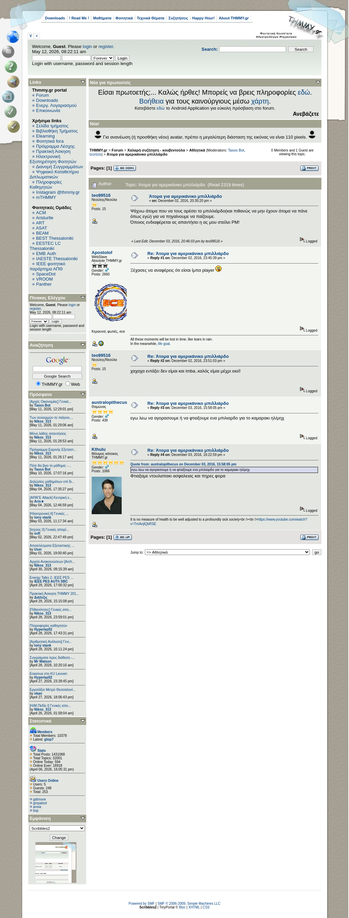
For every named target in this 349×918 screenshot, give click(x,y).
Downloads (55, 18)
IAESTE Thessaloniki (57, 258)
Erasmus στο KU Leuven (48, 674)
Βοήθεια (151, 101)
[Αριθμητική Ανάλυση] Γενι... (51, 642)
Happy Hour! (203, 18)
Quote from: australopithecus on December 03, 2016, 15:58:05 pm (183, 464)
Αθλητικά (197, 150)
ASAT (41, 228)
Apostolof (102, 252)
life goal (164, 344)
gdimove (39, 799)
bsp (36, 810)
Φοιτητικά (124, 18)
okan (38, 693)
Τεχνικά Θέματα (151, 18)
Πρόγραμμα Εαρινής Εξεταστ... (53, 450)
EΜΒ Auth (46, 253)
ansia (37, 807)
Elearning (45, 136)
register (105, 46)
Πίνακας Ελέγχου (47, 297)
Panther (44, 284)
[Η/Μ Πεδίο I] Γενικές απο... (50, 706)
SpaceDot (46, 273)
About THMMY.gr (234, 18)
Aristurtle (44, 217)
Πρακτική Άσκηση (53, 151)
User (38, 549)
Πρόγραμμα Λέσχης (55, 146)
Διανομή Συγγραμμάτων (59, 166)
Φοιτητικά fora (50, 141)
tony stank (42, 517)
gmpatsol (40, 803)
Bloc (182, 907)
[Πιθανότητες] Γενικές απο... (51, 610)
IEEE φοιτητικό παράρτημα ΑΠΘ (47, 266)
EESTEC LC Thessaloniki (45, 246)
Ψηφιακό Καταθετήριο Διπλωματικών (54, 174)
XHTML (194, 907)
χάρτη (260, 101)
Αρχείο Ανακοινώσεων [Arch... (52, 562)
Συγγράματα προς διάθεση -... (52, 658)
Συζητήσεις (178, 18)
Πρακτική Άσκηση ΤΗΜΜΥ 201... (54, 594)
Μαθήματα (102, 18)
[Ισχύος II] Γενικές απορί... (49, 530)
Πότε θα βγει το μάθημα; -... (50, 466)
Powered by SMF (141, 903)
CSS (206, 907)
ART (40, 222)
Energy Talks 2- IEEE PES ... (51, 578)
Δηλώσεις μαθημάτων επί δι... (52, 482)
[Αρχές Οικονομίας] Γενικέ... (51, 401)
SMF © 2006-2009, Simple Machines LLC (189, 903)
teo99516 (101, 195)
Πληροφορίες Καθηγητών (46, 184)
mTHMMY (46, 197)
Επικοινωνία (48, 110)
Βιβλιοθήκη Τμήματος (57, 130)
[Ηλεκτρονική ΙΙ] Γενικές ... (49, 514)
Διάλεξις (40, 597)
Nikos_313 (42, 421)
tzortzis (95, 154)
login (87, 46)
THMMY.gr (98, 150)
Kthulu (99, 449)
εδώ (304, 92)
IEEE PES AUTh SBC (51, 581)
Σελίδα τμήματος (52, 125)
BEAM (42, 233)
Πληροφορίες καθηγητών (48, 626)
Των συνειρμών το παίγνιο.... (51, 418)
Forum (42, 95)
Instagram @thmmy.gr (58, 192)
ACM (41, 212)
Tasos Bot (42, 405)
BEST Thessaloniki (54, 238)
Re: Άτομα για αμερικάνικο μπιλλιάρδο (188, 253)
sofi (37, 533)
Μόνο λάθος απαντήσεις (48, 434)
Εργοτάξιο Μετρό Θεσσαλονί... (53, 690)
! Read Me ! (79, 18)
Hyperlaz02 (43, 629)
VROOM (44, 279)
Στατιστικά (40, 721)
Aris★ (39, 501)
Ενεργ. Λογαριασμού (56, 105)
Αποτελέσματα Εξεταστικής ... (52, 546)
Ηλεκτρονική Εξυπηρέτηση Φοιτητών (53, 159)
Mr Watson (42, 661)
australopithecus (109, 402)
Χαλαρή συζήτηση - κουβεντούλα (156, 150)
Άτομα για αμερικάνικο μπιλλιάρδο (137, 154)
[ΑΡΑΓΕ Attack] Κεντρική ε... (51, 498)
